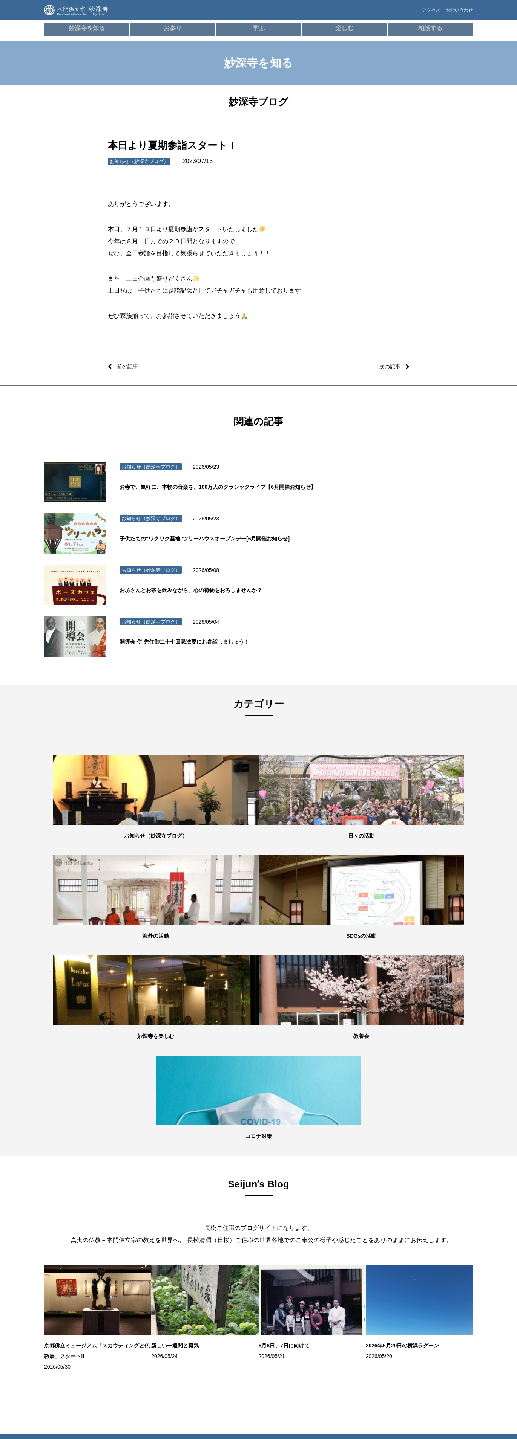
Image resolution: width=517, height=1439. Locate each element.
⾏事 (131, 1212)
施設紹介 (64, 1212)
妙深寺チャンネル (73, 1291)
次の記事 (388, 366)
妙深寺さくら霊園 (73, 1314)
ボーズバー (280, 1189)
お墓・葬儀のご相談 (359, 1212)
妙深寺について (71, 1189)
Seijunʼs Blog (71, 1280)
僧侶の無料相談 (355, 1189)
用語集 (204, 1212)
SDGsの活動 (68, 1257)
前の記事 (129, 366)
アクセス (417, 14)
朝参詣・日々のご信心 (148, 1189)
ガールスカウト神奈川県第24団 (437, 1271)
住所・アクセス (71, 1223)
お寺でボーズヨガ (286, 1201)
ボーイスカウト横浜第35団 (437, 1255)
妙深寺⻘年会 (424, 1201)
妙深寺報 (64, 1302)
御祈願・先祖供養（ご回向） (155, 1235)
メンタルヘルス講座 (359, 1201)
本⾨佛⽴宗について (217, 1201)
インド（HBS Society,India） (438, 1244)
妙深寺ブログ (69, 1268)
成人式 (133, 1268)
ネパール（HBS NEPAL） (435, 1232)
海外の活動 (67, 1246)
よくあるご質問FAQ (359, 1223)
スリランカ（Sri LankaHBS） (426, 1217)
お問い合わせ (457, 14)
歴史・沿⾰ (208, 1189)
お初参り (135, 1246)
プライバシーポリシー (361, 1246)
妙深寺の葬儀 (140, 1223)
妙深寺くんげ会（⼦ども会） (439, 1189)
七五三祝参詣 (140, 1257)
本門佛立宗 (422, 1286)
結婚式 (133, 1280)
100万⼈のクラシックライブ (296, 1223)
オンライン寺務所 (144, 1201)
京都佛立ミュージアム (432, 1298)
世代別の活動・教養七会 (80, 1235)
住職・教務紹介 (71, 1201)
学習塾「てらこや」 (288, 1212)
